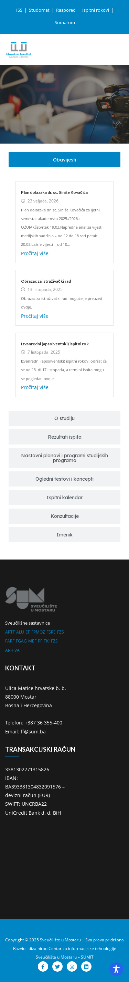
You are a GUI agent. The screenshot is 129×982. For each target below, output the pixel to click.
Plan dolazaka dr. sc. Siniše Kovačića (54, 192)
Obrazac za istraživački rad (46, 281)
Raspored (66, 10)
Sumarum (65, 22)
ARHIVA (12, 650)
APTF (10, 632)
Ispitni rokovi (96, 10)
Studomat (40, 10)
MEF (32, 641)
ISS (19, 10)
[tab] (64, 159)
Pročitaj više (35, 253)
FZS (60, 632)
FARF (9, 641)
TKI (47, 641)
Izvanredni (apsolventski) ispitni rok (55, 343)
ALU (20, 632)
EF (27, 632)
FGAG (21, 641)
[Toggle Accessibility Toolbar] (116, 969)
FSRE (51, 632)
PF (40, 641)
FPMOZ (38, 632)
